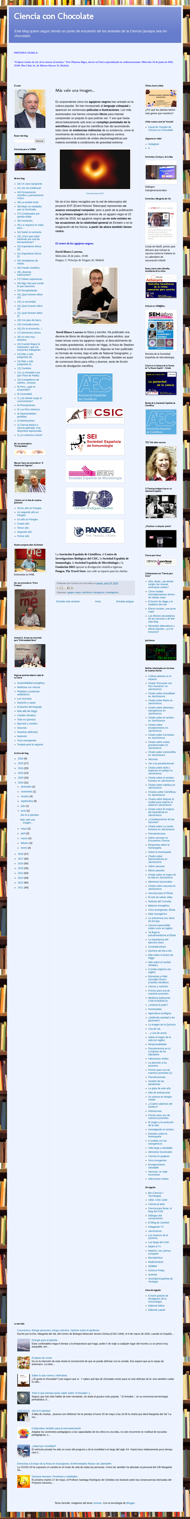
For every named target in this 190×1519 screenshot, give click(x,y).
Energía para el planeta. (45, 1340)
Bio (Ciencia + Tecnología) (156, 1194)
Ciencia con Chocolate (53, 16)
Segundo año (24, 531)
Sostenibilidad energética (31, 683)
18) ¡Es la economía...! (29, 328)
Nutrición (22, 736)
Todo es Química (26, 719)
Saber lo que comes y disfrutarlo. (50, 1375)
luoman (98, 1503)
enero (24, 847)
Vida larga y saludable (160, 1147)
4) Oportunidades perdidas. (26, 415)
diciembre (26, 786)
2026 (21, 758)
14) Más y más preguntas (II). (25, 355)
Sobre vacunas (156, 866)
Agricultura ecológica (159, 1013)
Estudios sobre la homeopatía (157, 1135)
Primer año (23, 536)
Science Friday (156, 1270)
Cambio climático (26, 715)
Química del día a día (160, 950)
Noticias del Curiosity (159, 901)
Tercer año (23, 527)
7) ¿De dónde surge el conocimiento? (29, 400)
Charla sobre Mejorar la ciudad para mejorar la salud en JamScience (161, 802)
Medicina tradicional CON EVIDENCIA (159, 999)
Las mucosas (24, 698)
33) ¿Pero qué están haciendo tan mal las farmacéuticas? (28, 239)
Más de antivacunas (159, 1092)
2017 (21, 858)
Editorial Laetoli (156, 1310)
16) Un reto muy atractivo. (26, 338)
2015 (21, 868)
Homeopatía (155, 1009)
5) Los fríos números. (28, 409)
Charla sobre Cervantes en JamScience (161, 736)
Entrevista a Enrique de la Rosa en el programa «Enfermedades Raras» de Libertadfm (64, 1463)
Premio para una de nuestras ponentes (159, 992)
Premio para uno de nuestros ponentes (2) (160, 1071)
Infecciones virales (158, 1058)
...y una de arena (157, 1033)
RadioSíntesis (155, 1262)
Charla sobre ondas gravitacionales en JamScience (159, 745)
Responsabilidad (157, 1044)
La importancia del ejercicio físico (158, 941)
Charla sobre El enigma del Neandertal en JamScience (161, 812)
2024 (21, 768)
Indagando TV (156, 1226)
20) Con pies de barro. (29, 320)
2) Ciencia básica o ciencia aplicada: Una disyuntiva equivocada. (29, 427)
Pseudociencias (157, 833)
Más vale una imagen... (27, 821)
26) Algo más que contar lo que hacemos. (30, 285)
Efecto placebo (156, 870)
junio (24, 810)
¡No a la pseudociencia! (161, 763)
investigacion (112, 592)
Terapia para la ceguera (30, 744)
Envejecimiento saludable (156, 1166)
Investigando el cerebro (161, 1129)
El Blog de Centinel (158, 1222)
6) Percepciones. (26, 405)
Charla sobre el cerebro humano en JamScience (161, 779)
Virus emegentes (157, 1160)
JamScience (155, 1231)
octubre (25, 796)
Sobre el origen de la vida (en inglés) (159, 1039)
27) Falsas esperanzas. (30, 279)
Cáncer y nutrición (158, 986)
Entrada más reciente (68, 601)
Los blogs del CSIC (158, 1242)
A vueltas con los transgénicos (157, 1142)
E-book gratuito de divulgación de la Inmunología (158, 1298)
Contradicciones (157, 946)
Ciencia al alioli (156, 1204)
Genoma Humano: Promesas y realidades (55, 1476)
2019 (21, 782)
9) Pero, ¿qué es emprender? (26, 388)
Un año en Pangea (27, 519)
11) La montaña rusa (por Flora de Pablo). (28, 374)
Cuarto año (23, 523)
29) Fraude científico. (28, 267)
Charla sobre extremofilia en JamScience (162, 753)
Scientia (152, 1274)
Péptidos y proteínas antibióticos (28, 693)
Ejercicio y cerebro (27, 723)
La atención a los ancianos (157, 1064)
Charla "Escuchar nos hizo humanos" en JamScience (160, 686)
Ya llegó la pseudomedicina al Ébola (162, 934)
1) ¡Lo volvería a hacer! (30, 435)
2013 (21, 877)
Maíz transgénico (157, 913)
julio (23, 806)
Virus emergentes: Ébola (161, 909)
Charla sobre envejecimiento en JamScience (158, 727)
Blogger (130, 1503)
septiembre (27, 801)
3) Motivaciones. (26, 420)
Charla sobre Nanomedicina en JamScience (157, 859)
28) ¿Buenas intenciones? (24, 273)
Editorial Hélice (156, 1305)
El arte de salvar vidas (160, 897)
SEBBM (152, 1266)
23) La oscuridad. (26, 301)
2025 (21, 763)
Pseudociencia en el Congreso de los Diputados (159, 1051)
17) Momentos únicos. (29, 332)
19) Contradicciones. (28, 324)
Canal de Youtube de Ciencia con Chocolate (160, 128)
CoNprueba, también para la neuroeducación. (56, 1428)
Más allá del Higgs (27, 711)
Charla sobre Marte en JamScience (160, 702)
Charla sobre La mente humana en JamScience (161, 828)
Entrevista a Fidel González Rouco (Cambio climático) (158, 979)
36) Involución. (25, 220)
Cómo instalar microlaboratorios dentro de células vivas (161, 594)
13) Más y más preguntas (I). (25, 363)
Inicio (98, 601)
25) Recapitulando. (27, 290)
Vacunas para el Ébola (160, 893)
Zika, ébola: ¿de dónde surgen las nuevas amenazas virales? (160, 584)
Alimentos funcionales (160, 881)
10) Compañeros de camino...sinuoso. (28, 381)
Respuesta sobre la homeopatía (159, 846)
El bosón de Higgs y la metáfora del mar (160, 603)
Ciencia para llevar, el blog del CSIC (160, 1210)
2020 (21, 777)
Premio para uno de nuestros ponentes (159, 1117)
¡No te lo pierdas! (29, 815)
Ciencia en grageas (159, 1156)
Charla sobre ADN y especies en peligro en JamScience (160, 770)
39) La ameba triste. (28, 202)
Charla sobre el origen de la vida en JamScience (162, 876)
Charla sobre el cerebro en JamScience (161, 719)
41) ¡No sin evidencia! (29, 188)
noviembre (27, 791)
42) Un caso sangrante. (30, 183)
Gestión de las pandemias (156, 1083)
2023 (21, 773)
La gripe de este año (159, 1088)
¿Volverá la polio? (158, 1004)
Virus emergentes (26, 740)
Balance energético (158, 905)
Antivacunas (155, 1111)
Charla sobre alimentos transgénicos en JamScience (161, 710)
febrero (25, 843)
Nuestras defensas (27, 732)
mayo (24, 828)
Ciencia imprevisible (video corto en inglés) (160, 927)
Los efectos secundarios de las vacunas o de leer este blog (161, 618)
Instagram (153, 144)
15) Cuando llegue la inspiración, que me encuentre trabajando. (29, 347)
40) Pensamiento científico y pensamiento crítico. (30, 195)
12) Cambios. (24, 368)
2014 (21, 873)
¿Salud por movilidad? (44, 1446)
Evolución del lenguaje (29, 706)
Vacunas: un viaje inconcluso (157, 1173)
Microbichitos (155, 1257)
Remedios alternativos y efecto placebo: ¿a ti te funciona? (161, 628)
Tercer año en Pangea (29, 508)
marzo (24, 838)
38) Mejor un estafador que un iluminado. (29, 208)
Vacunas (22, 727)
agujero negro (74, 592)
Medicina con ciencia (28, 687)
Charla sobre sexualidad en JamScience (161, 695)
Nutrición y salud (26, 702)
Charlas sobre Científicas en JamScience (162, 793)
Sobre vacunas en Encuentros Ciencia (159, 839)
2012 (21, 882)
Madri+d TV (154, 1246)
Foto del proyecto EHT (95, 194)
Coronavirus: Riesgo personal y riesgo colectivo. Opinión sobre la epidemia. (58, 1330)
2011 (21, 887)
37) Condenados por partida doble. (28, 215)
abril (23, 833)
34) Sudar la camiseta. (29, 232)
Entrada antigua (125, 601)
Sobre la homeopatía (159, 852)
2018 (21, 854)
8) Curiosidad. (25, 394)
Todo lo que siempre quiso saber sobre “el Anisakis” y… (62, 1393)
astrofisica (87, 592)
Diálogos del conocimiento (155, 1217)
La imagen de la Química (162, 1024)
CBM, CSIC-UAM (157, 1200)
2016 (21, 863)
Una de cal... (155, 1028)
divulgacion (98, 592)
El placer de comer (42, 1357)
